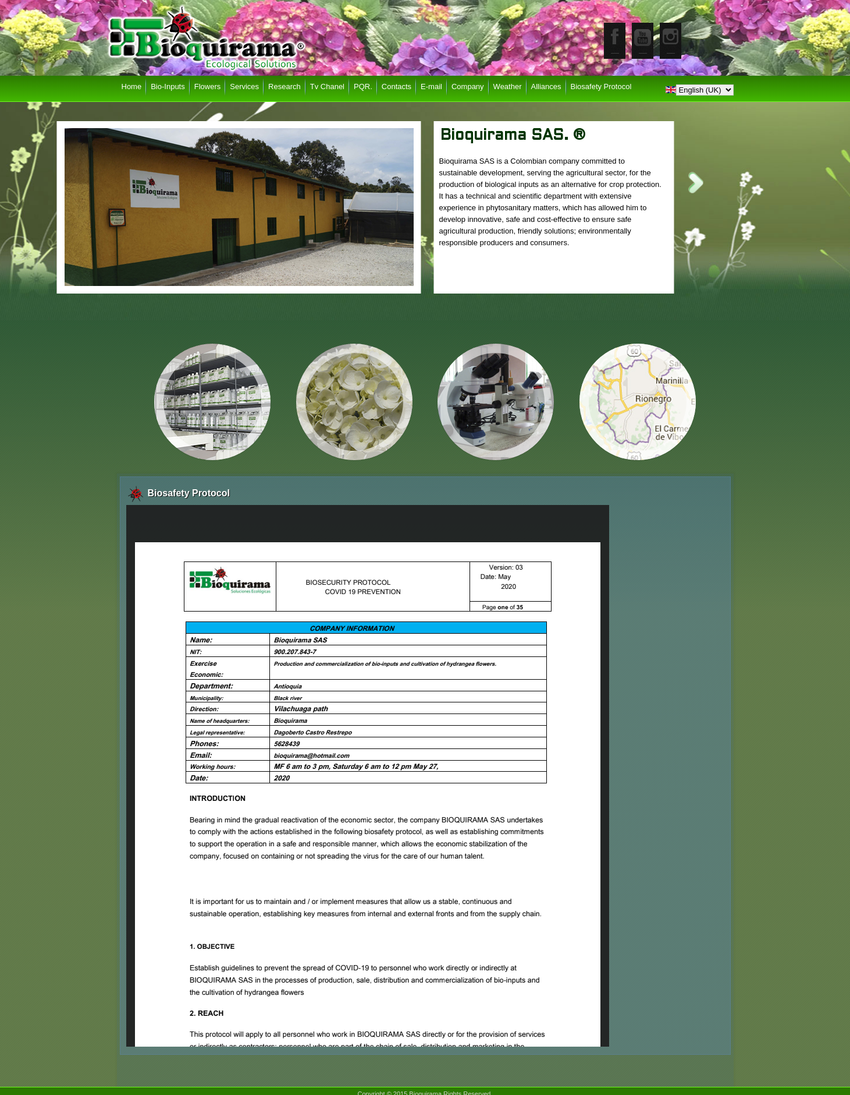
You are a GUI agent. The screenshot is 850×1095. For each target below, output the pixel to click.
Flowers (207, 86)
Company (467, 86)
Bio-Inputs (168, 86)
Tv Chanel (327, 86)
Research (284, 86)
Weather (507, 86)
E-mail (431, 86)
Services (244, 86)
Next (695, 182)
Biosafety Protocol (601, 86)
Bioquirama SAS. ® (512, 136)
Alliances (546, 86)
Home (132, 86)
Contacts (396, 86)
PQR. (363, 86)
